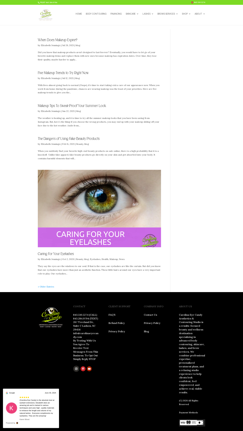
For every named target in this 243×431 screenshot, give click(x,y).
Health (105, 251)
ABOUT (198, 16)
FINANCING (116, 16)
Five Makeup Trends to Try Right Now (63, 65)
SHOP (185, 16)
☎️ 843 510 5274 (198, 2)
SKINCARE (131, 16)
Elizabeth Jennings (50, 37)
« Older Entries (46, 278)
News (122, 251)
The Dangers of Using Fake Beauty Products (69, 131)
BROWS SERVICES (166, 16)
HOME (79, 16)
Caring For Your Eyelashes (56, 246)
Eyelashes (95, 251)
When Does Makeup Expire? (57, 32)
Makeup (113, 251)
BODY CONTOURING (96, 16)
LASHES (146, 16)
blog (78, 37)
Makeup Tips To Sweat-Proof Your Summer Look (72, 98)
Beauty (79, 136)
